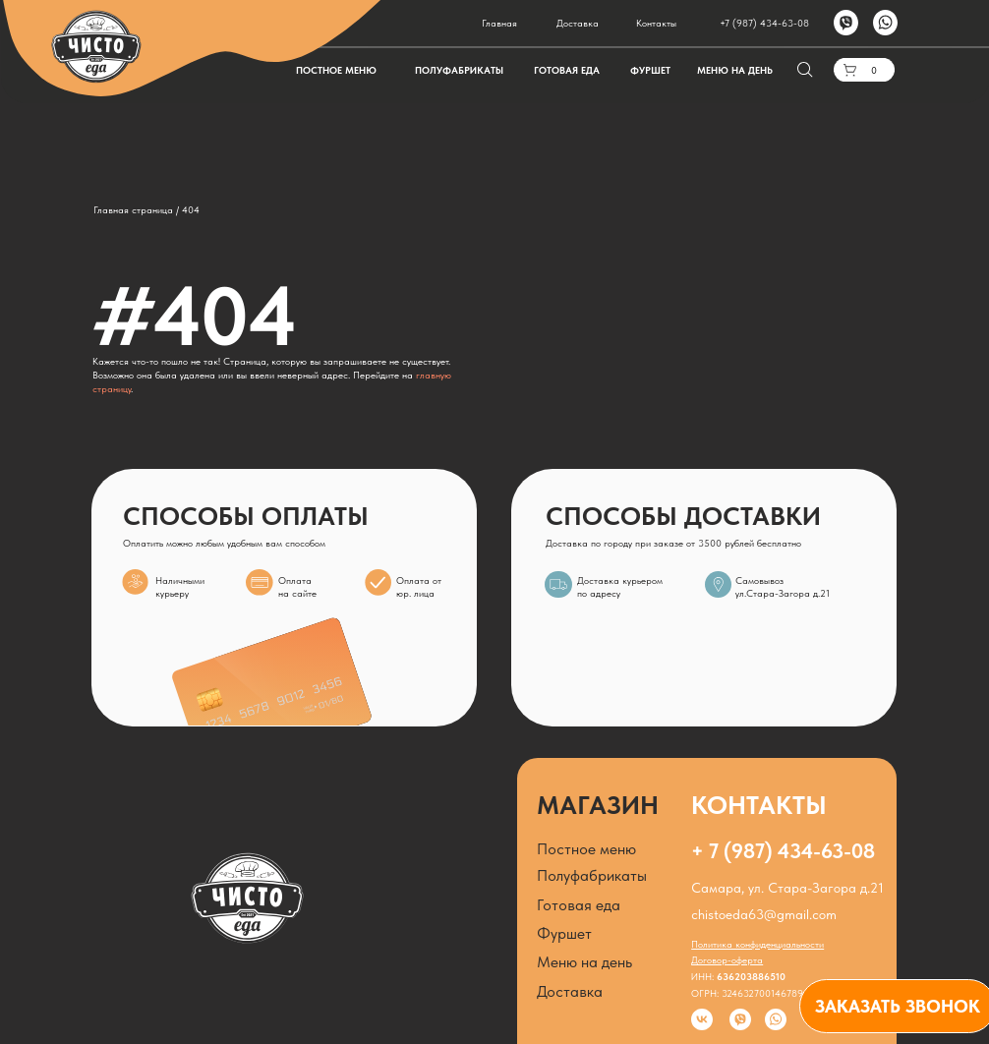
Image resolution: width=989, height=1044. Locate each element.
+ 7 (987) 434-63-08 (783, 851)
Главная (499, 23)
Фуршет (564, 933)
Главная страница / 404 (146, 209)
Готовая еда (578, 905)
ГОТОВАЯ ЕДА (567, 70)
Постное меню (586, 849)
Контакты (656, 23)
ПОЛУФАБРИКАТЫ (459, 70)
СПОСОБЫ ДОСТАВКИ (683, 516)
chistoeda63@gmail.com (764, 914)
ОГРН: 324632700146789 (747, 993)
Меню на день (584, 962)
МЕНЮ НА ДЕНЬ (735, 70)
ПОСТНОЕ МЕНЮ (336, 70)
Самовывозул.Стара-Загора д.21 (782, 587)
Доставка (577, 23)
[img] (718, 584)
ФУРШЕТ (650, 70)
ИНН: (738, 976)
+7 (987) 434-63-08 (764, 23)
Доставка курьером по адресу (620, 587)
